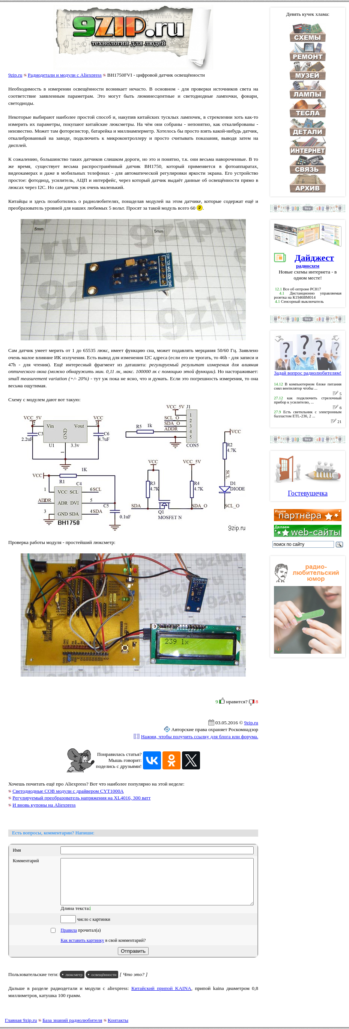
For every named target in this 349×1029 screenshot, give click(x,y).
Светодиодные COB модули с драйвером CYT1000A (67, 791)
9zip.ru (15, 75)
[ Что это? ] (134, 983)
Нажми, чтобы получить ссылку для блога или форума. (199, 736)
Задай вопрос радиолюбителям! (307, 371)
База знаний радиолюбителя (72, 1020)
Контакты (118, 1020)
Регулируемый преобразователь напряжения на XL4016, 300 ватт (81, 798)
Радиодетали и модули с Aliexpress (65, 75)
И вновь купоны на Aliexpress (43, 805)
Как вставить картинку (82, 949)
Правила (68, 939)
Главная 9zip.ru (21, 1020)
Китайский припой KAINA (161, 997)
